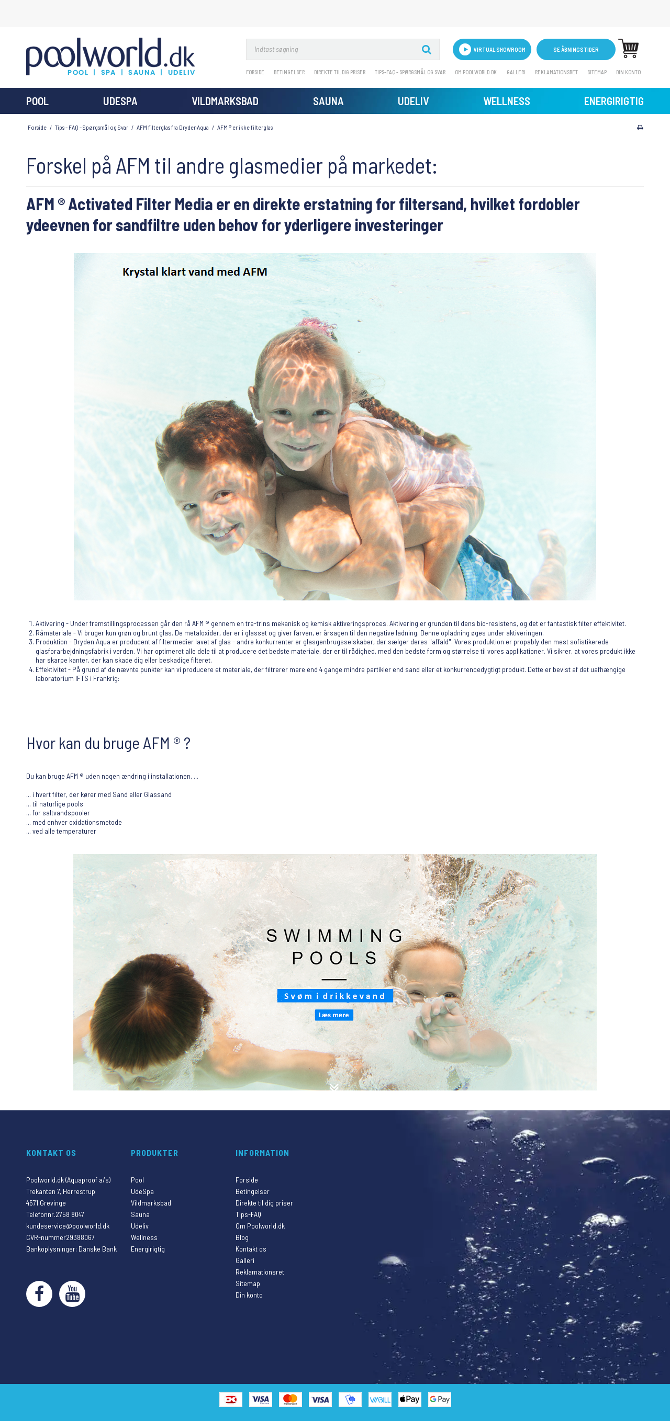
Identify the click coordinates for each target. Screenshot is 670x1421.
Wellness (506, 100)
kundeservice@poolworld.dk (67, 1225)
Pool (37, 100)
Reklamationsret (556, 72)
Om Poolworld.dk (476, 72)
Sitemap (597, 72)
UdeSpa (120, 100)
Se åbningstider (576, 49)
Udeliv (413, 100)
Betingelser (289, 72)
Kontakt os (251, 1248)
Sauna (328, 100)
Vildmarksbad (225, 100)
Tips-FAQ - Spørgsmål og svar (410, 72)
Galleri (516, 72)
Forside (255, 72)
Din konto (628, 72)
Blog (242, 1237)
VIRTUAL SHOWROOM (492, 49)
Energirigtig (614, 100)
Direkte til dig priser (339, 72)
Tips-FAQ (248, 1214)
